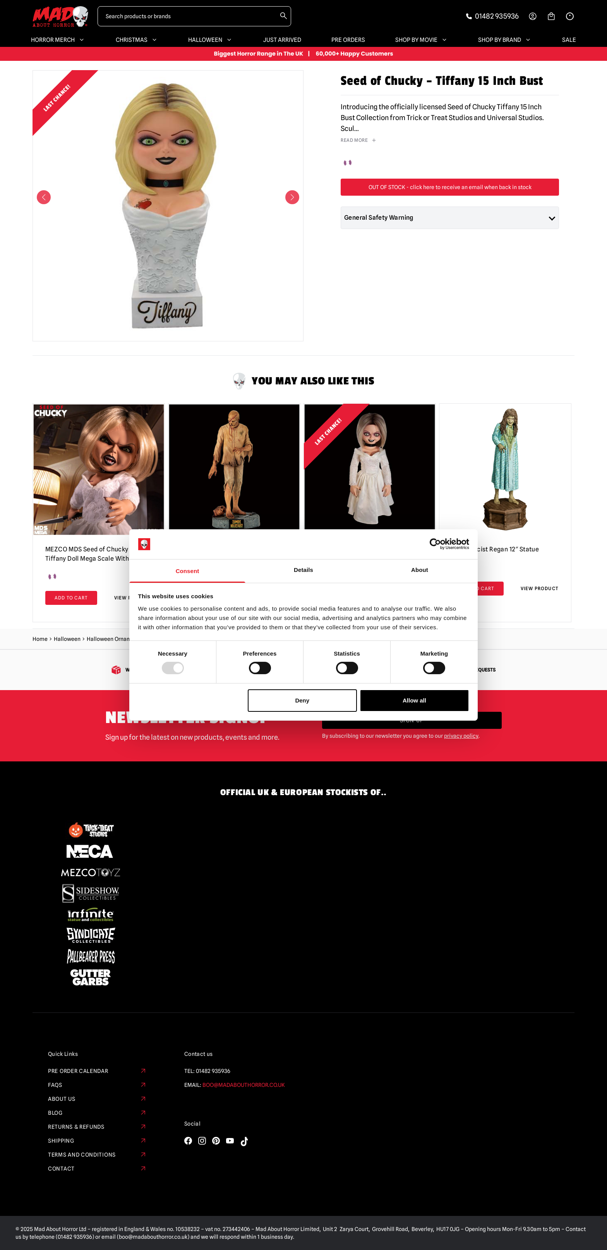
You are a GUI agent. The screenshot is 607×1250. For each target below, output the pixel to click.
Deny (302, 700)
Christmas (137, 40)
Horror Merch (58, 40)
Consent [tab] (187, 571)
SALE (569, 39)
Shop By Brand (505, 40)
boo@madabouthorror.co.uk (243, 1085)
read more (359, 140)
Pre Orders (348, 39)
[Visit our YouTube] (230, 1141)
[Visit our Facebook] (188, 1141)
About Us (97, 1099)
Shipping (97, 1141)
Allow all (414, 700)
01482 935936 (213, 1071)
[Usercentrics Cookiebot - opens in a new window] (435, 544)
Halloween (210, 40)
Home (40, 639)
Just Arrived (282, 39)
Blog (97, 1113)
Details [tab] (303, 569)
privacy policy (461, 736)
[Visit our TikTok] (244, 1141)
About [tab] (419, 569)
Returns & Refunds (97, 1127)
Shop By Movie (421, 40)
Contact (97, 1169)
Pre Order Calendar (97, 1071)
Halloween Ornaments (114, 639)
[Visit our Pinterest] (216, 1141)
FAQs (97, 1085)
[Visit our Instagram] (202, 1141)
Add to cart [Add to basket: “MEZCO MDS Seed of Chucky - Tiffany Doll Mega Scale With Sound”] (71, 598)
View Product (540, 588)
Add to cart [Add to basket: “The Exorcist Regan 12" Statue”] (477, 588)
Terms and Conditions (97, 1155)
